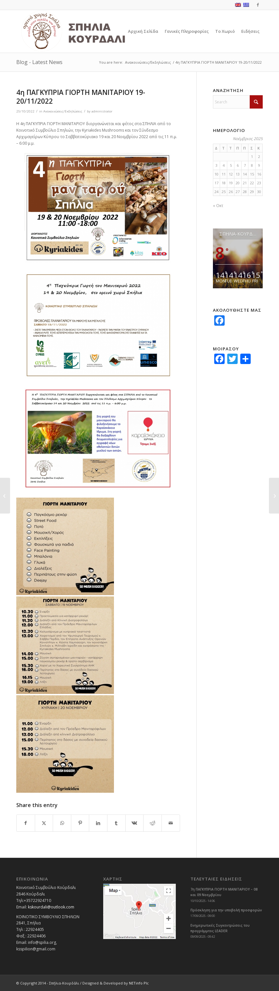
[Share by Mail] (171, 823)
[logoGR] (87, 31)
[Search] (238, 102)
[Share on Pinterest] (80, 823)
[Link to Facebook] (258, 5)
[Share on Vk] (135, 823)
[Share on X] (44, 823)
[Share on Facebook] (26, 823)
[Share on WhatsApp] (62, 823)
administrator (101, 111)
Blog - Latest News (39, 62)
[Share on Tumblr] (116, 823)
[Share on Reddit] (152, 823)
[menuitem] (143, 31)
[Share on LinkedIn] (98, 823)
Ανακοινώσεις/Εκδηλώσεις (62, 111)
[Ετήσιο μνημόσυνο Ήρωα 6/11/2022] (274, 496)
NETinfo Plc (139, 983)
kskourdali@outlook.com (51, 907)
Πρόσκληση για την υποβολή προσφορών (226, 910)
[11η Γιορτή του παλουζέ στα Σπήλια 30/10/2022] (5, 496)
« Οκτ (218, 205)
